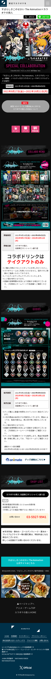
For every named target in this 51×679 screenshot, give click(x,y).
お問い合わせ (43, 640)
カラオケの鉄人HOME (25, 612)
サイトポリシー (24, 636)
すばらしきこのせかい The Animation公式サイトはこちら (25, 562)
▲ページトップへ (25, 603)
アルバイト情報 (32, 640)
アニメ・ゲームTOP (25, 608)
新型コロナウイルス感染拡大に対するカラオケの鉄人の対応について (25, 107)
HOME (7, 636)
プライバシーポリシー (39, 636)
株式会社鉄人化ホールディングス (14, 640)
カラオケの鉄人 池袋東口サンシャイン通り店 (25, 494)
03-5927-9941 (36, 517)
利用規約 (14, 636)
